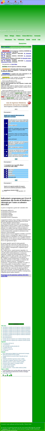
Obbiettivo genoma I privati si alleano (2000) (13, 361)
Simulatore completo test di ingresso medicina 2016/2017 (16, 330)
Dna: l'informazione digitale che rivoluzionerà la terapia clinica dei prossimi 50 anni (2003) (16, 354)
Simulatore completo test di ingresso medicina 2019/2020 (16, 333)
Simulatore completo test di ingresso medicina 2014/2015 (16, 327)
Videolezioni (21, 39)
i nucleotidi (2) (6, 344)
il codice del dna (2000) (8, 366)
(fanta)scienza (22, 43)
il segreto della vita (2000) (9, 364)
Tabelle (28, 39)
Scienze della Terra (27, 35)
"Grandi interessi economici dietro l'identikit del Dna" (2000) (15, 357)
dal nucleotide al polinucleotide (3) (11, 346)
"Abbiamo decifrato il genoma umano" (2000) (13, 358)
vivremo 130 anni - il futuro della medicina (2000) (14, 367)
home (2, 46)
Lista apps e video (7, 373)
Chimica (18, 35)
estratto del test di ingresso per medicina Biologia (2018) (16, 338)
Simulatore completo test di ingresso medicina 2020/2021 (16, 334)
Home (6, 35)
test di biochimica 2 (7, 337)
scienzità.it (5, 429)
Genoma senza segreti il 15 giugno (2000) (13, 363)
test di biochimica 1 (7, 336)
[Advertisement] (22, 17)
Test (15, 39)
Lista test (7, 46)
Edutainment (8, 39)
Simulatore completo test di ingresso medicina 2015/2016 (16, 328)
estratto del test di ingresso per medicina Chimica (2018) (16, 340)
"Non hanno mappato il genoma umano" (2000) (14, 360)
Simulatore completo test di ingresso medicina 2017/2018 (16, 331)
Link (39, 39)
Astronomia (37, 35)
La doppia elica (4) (7, 347)
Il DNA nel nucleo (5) (8, 349)
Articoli (34, 39)
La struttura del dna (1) (8, 343)
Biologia (12, 35)
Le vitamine (5, 350)
